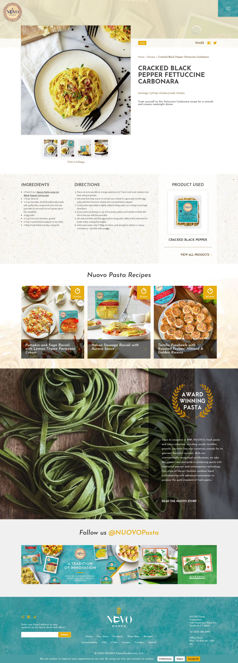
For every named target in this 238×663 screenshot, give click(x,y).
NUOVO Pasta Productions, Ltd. (12, 12)
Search (152, 642)
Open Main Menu (228, 8)
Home (141, 57)
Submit (64, 635)
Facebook (28, 617)
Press (114, 642)
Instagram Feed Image (40, 580)
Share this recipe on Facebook (209, 43)
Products (118, 636)
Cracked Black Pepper (188, 240)
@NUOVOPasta (134, 549)
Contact (139, 642)
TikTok (34, 617)
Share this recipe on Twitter (215, 43)
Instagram (22, 617)
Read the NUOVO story (163, 501)
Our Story (103, 636)
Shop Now (133, 636)
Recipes (151, 57)
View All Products (194, 255)
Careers (126, 642)
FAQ (104, 642)
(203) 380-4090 (201, 632)
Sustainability (90, 642)
